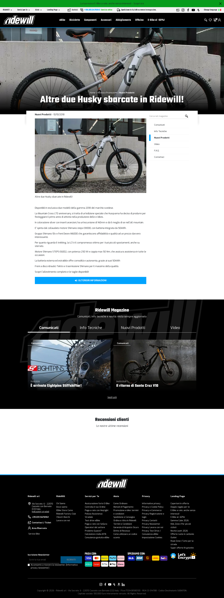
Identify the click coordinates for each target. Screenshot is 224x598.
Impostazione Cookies (152, 537)
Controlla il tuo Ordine (95, 507)
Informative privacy (151, 503)
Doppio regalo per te (180, 507)
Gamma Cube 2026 (180, 520)
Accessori (106, 20)
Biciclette (74, 20)
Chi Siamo (60, 503)
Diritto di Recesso (121, 530)
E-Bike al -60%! (156, 20)
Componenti (90, 20)
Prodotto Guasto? (93, 530)
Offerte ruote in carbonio (182, 534)
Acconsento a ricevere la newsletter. (54, 566)
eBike (62, 20)
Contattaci (159, 157)
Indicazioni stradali (40, 511)
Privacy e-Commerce (152, 510)
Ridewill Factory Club (66, 513)
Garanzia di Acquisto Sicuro (126, 527)
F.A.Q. (156, 150)
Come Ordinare (120, 503)
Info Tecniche (160, 131)
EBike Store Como (64, 510)
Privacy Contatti (149, 520)
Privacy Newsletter (151, 524)
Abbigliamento (123, 20)
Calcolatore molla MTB (95, 534)
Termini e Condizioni (122, 524)
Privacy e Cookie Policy (152, 507)
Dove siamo (61, 507)
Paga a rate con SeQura (96, 524)
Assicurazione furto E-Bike (97, 503)
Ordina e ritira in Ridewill (124, 520)
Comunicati (159, 124)
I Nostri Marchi (63, 517)
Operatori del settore (95, 527)
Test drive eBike (92, 520)
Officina (139, 20)
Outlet (174, 537)
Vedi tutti (112, 397)
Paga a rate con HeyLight (96, 510)
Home (92, 92)
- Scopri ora (138, 3)
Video (157, 144)
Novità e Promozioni (107, 92)
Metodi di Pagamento (123, 507)
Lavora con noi (63, 520)
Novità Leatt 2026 (179, 530)
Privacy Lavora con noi (152, 527)
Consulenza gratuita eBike (97, 537)
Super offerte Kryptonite (182, 548)
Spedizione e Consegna (124, 517)
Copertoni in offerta (180, 503)
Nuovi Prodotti (126, 92)
